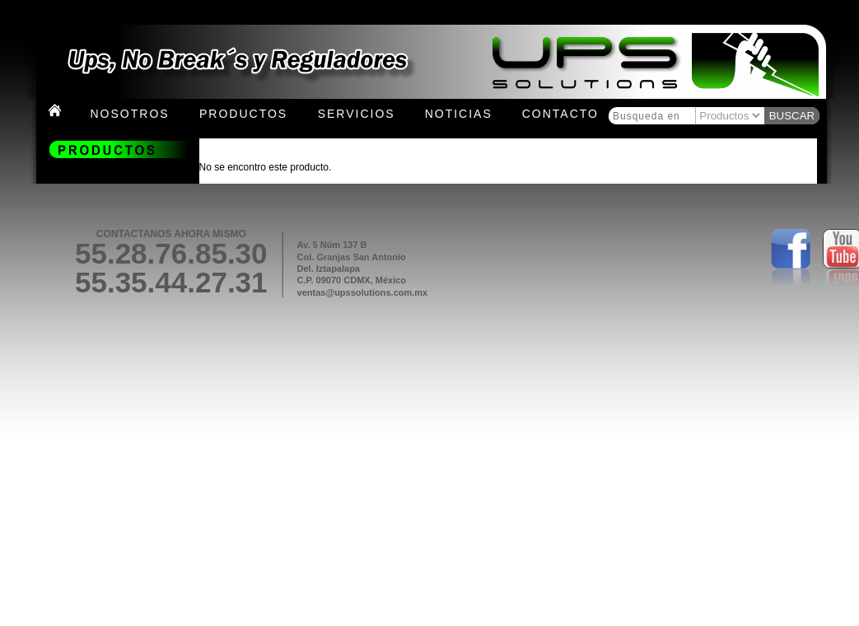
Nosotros (130, 113)
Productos (243, 113)
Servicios (356, 113)
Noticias (459, 113)
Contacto (560, 113)
